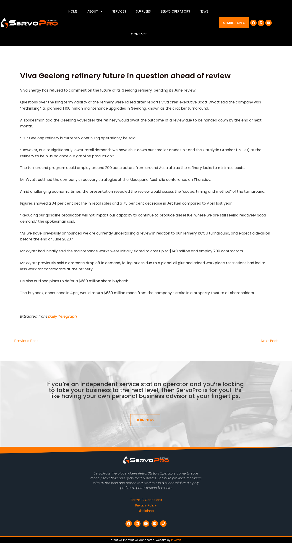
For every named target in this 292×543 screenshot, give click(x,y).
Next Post (271, 341)
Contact (139, 34)
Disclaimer (146, 511)
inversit (176, 540)
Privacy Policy (146, 505)
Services (119, 11)
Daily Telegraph (62, 316)
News (204, 11)
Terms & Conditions (146, 500)
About (94, 11)
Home (73, 11)
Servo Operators (175, 11)
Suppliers (143, 11)
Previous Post (24, 341)
